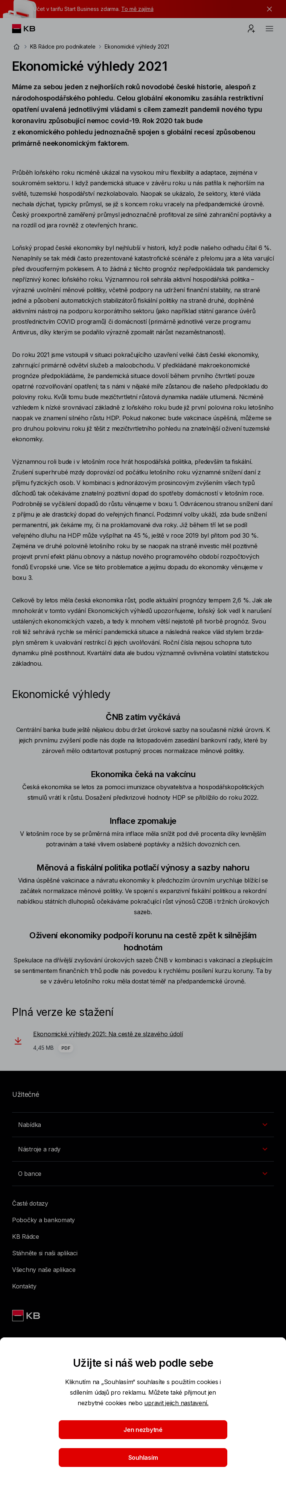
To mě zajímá (137, 9)
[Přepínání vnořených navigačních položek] (143, 1125)
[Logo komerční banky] (29, 28)
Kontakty (24, 1286)
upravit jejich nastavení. (176, 1403)
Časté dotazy (30, 1203)
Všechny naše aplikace (44, 1269)
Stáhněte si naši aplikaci (45, 1253)
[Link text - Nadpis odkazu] (26, 1316)
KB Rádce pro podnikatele (63, 46)
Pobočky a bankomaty (43, 1220)
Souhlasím (143, 1457)
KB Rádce (25, 1236)
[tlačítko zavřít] (267, 9)
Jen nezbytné (143, 1429)
